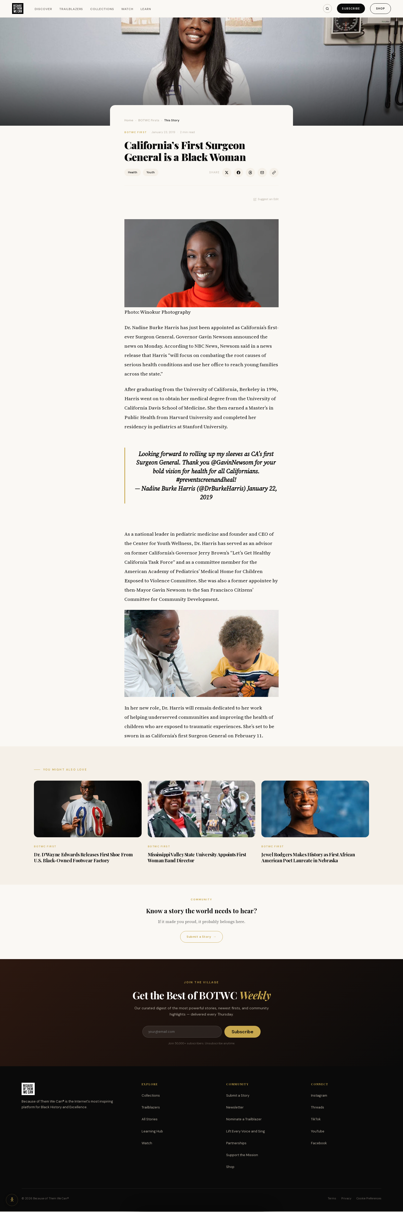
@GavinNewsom (232, 462)
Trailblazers (72, 9)
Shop (380, 8)
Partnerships (236, 1143)
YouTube (317, 1132)
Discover (44, 9)
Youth (150, 172)
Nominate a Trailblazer (244, 1119)
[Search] (326, 8)
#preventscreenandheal (205, 479)
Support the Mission (242, 1155)
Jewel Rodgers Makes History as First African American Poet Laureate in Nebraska (308, 857)
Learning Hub (152, 1132)
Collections (103, 9)
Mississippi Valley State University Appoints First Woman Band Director (197, 857)
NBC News (206, 346)
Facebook (319, 1143)
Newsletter (235, 1108)
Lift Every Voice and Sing (245, 1132)
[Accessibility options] (12, 1199)
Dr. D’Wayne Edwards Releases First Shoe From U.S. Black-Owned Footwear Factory (83, 857)
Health (132, 172)
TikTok (316, 1119)
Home (128, 120)
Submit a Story (201, 937)
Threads (317, 1108)
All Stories (150, 1119)
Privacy (346, 1199)
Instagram (319, 1096)
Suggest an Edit (266, 199)
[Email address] (182, 1032)
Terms (332, 1199)
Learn (146, 9)
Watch (128, 9)
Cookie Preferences (368, 1199)
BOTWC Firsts (148, 120)
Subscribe (350, 8)
